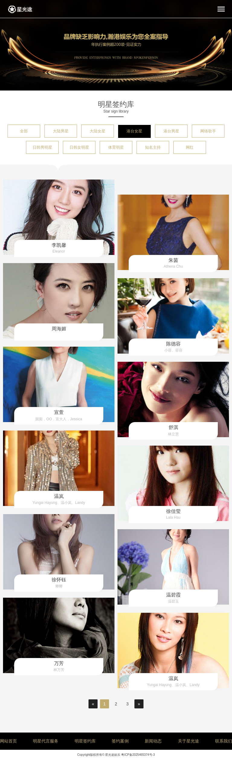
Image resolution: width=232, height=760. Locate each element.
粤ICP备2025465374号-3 (138, 754)
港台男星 (171, 131)
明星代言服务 (45, 741)
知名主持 (153, 147)
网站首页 (8, 741)
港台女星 (134, 131)
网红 (190, 147)
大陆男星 (61, 131)
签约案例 (120, 741)
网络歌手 (208, 131)
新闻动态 (153, 741)
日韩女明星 (79, 147)
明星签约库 (85, 741)
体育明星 (116, 147)
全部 (24, 131)
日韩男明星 (42, 147)
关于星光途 (188, 741)
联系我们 (223, 741)
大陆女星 (97, 131)
